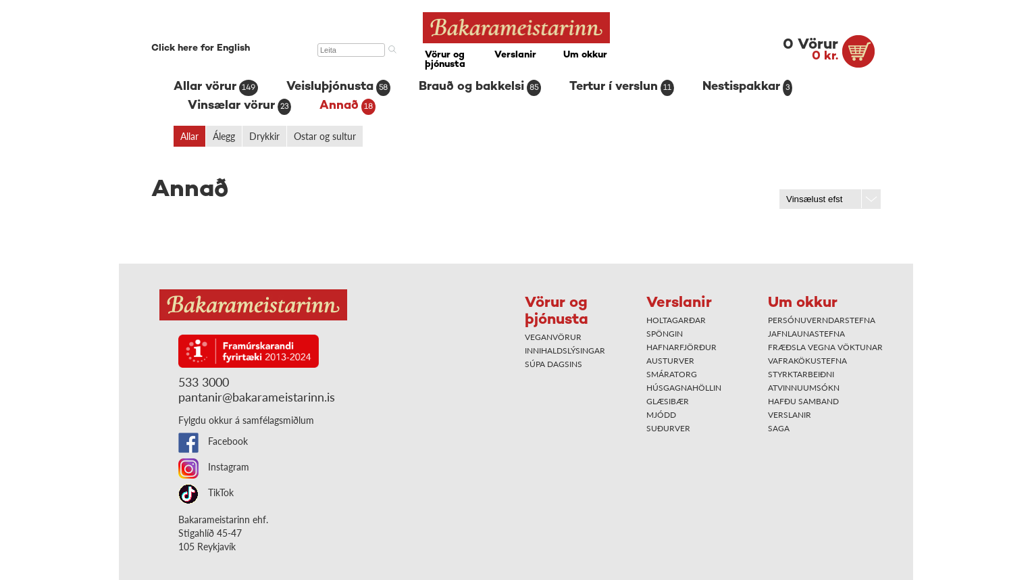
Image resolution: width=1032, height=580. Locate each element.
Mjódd (661, 415)
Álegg (224, 136)
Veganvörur (553, 337)
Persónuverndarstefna (821, 320)
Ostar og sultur (325, 136)
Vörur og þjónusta (445, 60)
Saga (779, 428)
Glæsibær (667, 401)
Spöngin (664, 334)
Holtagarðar (676, 320)
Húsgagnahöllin (683, 388)
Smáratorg (671, 374)
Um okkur (585, 55)
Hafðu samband (803, 401)
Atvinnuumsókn (804, 388)
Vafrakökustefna (807, 361)
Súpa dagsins (553, 364)
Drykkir (264, 136)
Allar (189, 136)
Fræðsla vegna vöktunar (825, 347)
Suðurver (668, 428)
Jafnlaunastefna (806, 334)
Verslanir (515, 55)
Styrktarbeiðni (801, 374)
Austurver (670, 361)
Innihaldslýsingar (565, 350)
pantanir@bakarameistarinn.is (256, 396)
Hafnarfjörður (681, 347)
